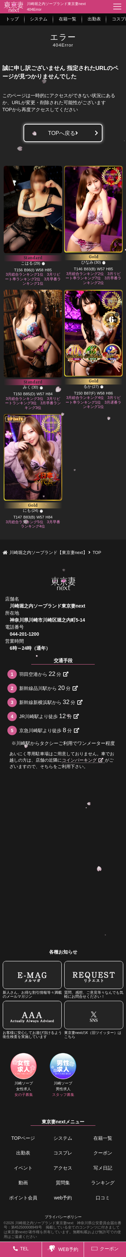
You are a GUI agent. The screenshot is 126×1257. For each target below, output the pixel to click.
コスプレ (62, 1153)
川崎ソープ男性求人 (63, 1075)
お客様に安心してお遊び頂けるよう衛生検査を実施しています (32, 1020)
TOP (7, 109)
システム (62, 1138)
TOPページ (23, 1138)
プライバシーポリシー (63, 1217)
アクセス (62, 1168)
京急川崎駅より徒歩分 (49, 730)
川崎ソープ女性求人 (23, 1075)
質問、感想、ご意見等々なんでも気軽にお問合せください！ (94, 980)
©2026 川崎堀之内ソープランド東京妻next (39, 1223)
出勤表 (23, 1153)
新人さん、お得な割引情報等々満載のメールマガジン (32, 980)
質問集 (63, 1182)
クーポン (102, 1153)
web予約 (63, 1197)
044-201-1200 (24, 634)
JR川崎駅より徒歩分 (49, 716)
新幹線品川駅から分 (48, 688)
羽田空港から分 (44, 674)
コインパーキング (82, 760)
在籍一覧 (102, 1138)
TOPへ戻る (63, 133)
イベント (23, 1168)
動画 (23, 1182)
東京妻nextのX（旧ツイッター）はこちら (94, 1020)
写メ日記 (102, 1168)
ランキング (103, 1182)
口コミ (103, 1197)
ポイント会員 (23, 1197)
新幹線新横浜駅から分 (51, 702)
